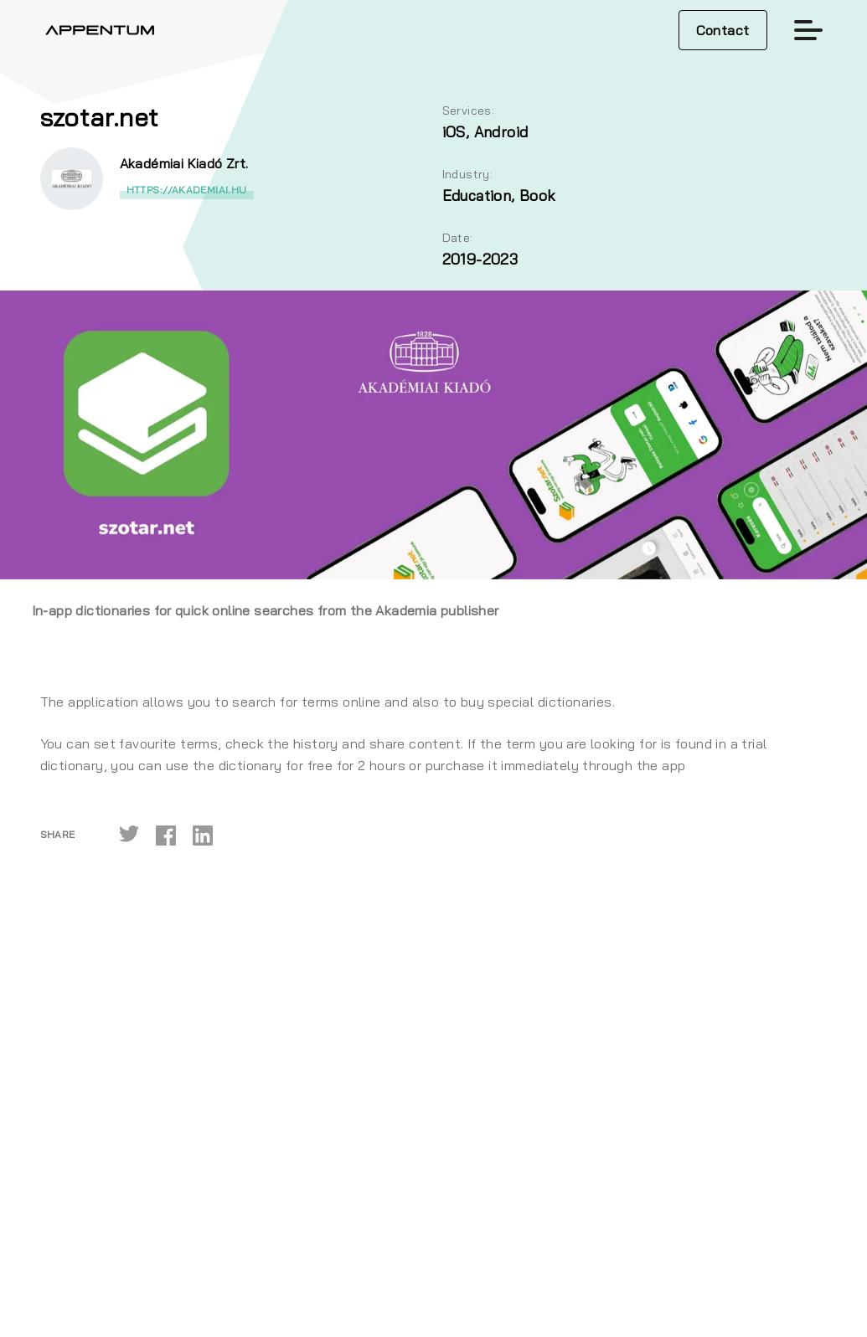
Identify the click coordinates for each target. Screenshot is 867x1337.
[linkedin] (203, 834)
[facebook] (166, 834)
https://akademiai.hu (186, 189)
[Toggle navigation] (808, 30)
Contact (723, 30)
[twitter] (129, 834)
